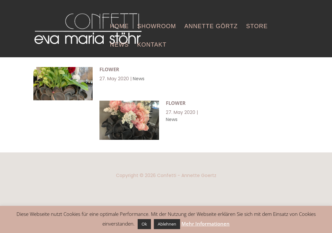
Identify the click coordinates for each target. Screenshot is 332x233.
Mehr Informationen (205, 223)
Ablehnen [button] (167, 224)
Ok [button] (144, 224)
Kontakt (151, 44)
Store (257, 26)
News (119, 44)
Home (119, 26)
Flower (109, 69)
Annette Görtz (211, 26)
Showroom (156, 26)
